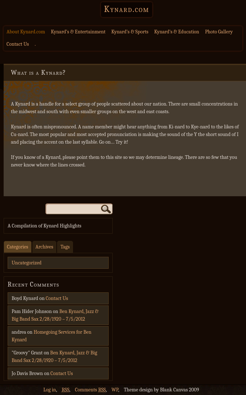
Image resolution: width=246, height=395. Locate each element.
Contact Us (18, 44)
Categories (17, 247)
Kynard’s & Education (176, 32)
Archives (44, 247)
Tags (64, 247)
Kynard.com (126, 9)
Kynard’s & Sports (129, 32)
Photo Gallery (219, 32)
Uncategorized (26, 263)
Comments (90, 390)
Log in (49, 390)
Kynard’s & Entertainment (78, 32)
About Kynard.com (26, 32)
